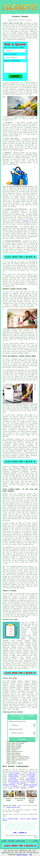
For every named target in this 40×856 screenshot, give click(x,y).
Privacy (36, 841)
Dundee (22, 466)
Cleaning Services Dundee (13, 712)
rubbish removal (13, 774)
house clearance (13, 781)
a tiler (10, 787)
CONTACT (30, 13)
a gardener (31, 786)
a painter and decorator (17, 782)
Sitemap (4, 841)
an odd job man (12, 779)
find (8, 681)
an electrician (30, 774)
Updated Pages (20, 841)
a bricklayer (30, 778)
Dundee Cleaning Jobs (13, 807)
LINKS (21, 13)
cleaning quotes (14, 707)
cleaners (5, 36)
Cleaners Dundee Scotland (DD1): (13, 23)
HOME (18, 13)
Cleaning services (9, 692)
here (17, 709)
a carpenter (15, 786)
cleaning (27, 82)
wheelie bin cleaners (30, 784)
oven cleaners (30, 781)
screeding (23, 787)
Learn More (21, 855)
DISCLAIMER (35, 13)
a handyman (12, 778)
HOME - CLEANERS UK (20, 832)
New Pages (11, 841)
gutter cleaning (15, 773)
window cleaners (13, 776)
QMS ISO (25, 220)
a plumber (31, 776)
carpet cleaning (30, 779)
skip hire (32, 773)
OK (31, 855)
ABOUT (25, 13)
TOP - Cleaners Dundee (10, 818)
